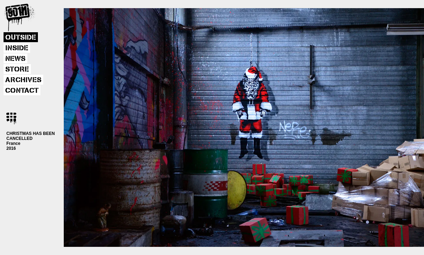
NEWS (15, 58)
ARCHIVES (23, 80)
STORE (17, 69)
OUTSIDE (20, 37)
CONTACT (22, 90)
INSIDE (16, 48)
